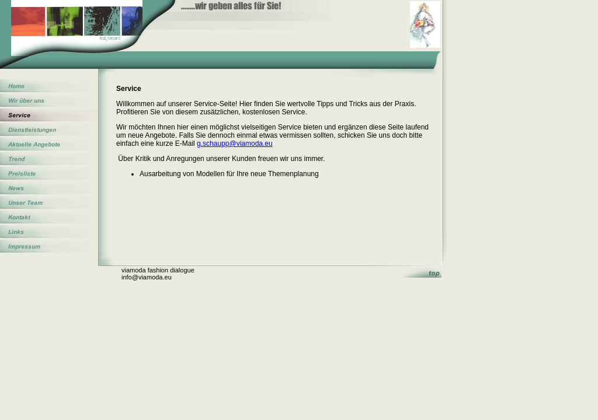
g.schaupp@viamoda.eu (235, 143)
